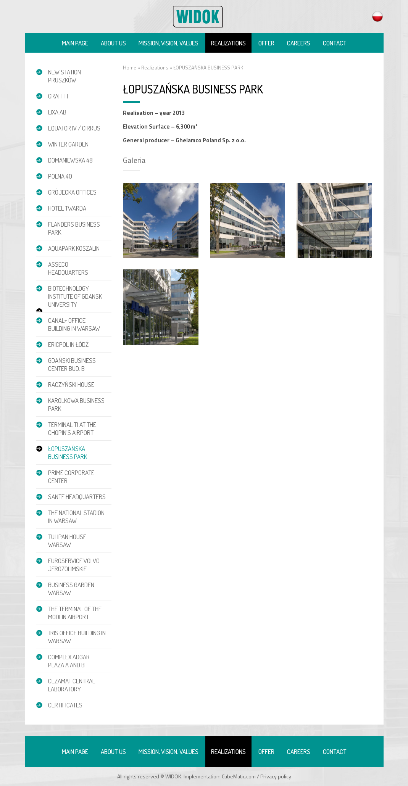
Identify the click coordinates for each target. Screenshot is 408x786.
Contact (335, 43)
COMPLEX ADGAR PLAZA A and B (69, 661)
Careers (298, 43)
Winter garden (68, 144)
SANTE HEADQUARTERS (77, 497)
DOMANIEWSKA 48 (70, 160)
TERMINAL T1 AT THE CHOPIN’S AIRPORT (72, 428)
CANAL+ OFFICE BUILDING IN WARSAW (74, 324)
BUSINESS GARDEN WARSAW (71, 589)
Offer (266, 43)
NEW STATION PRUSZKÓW (64, 76)
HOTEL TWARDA (67, 208)
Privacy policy (275, 776)
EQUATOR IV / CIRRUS (74, 128)
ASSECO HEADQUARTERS (68, 268)
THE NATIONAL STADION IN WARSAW (76, 517)
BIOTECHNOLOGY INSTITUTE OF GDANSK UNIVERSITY (75, 296)
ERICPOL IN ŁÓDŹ (68, 344)
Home (129, 67)
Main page (75, 43)
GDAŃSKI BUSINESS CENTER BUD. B (72, 364)
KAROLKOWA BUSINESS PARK (76, 404)
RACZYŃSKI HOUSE (71, 384)
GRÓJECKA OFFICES (72, 192)
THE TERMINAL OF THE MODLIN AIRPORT (75, 613)
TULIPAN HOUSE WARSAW (67, 541)
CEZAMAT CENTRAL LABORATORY (71, 685)
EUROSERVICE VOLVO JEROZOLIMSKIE (74, 565)
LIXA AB (57, 112)
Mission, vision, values (168, 43)
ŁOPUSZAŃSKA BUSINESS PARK (67, 453)
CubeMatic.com (239, 776)
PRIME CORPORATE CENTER (71, 477)
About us (113, 43)
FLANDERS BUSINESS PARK (74, 228)
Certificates (65, 705)
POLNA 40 (60, 176)
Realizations (228, 43)
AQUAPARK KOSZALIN (74, 248)
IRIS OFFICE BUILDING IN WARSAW (77, 637)
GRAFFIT (58, 96)
